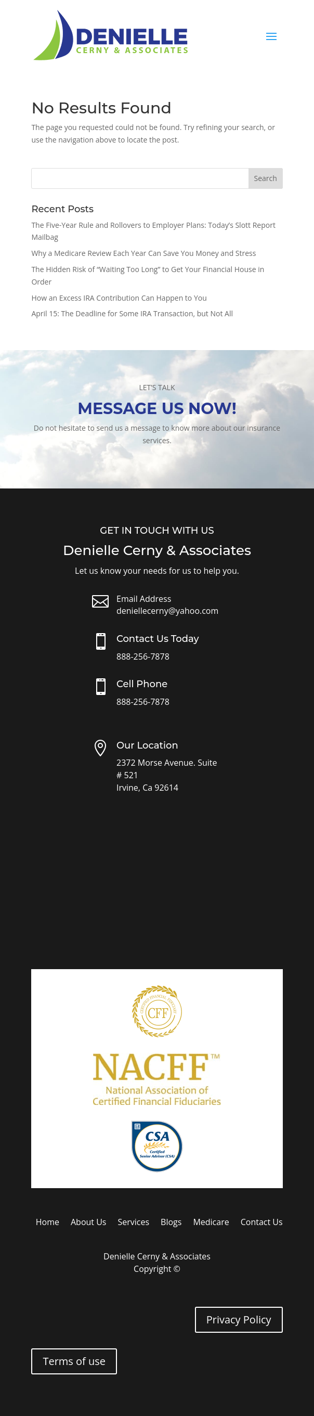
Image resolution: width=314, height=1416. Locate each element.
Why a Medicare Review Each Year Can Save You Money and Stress (143, 253)
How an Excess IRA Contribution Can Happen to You (118, 298)
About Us (89, 1223)
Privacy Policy (238, 1319)
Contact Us (262, 1223)
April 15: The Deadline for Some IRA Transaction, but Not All (132, 313)
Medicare (211, 1223)
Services (133, 1223)
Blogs (171, 1223)
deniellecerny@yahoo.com (167, 610)
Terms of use (74, 1361)
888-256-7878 (142, 656)
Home (47, 1223)
